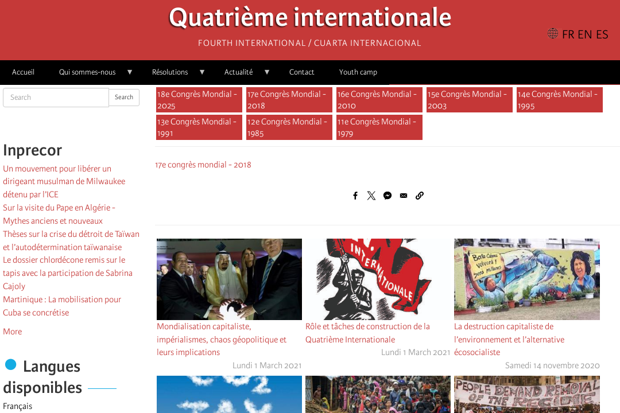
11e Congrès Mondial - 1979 (377, 127)
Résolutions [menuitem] (173, 76)
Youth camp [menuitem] (358, 72)
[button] (419, 195)
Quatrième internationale (310, 20)
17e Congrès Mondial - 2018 (286, 100)
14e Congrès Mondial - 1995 (558, 100)
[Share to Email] (403, 195)
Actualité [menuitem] (241, 76)
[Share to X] (371, 195)
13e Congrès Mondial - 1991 (197, 127)
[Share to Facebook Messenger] (387, 195)
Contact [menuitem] (302, 72)
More (12, 331)
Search (124, 97)
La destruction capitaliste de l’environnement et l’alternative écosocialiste (509, 339)
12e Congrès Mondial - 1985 (287, 127)
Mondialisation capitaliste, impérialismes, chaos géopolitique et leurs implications (221, 339)
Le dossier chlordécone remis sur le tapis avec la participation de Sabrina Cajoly (68, 273)
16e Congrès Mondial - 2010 (377, 100)
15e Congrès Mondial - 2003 (467, 100)
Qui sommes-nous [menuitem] (90, 76)
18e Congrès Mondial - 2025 (197, 100)
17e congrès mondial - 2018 (203, 164)
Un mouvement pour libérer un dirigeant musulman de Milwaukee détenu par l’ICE (64, 181)
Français (17, 406)
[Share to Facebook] (355, 195)
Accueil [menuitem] (23, 72)
